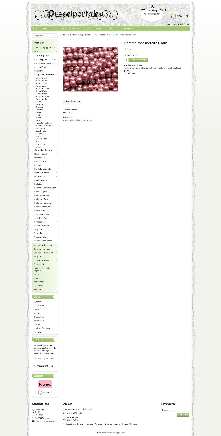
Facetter (39, 109)
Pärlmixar (46, 184)
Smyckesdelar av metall (46, 252)
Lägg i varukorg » (138, 59)
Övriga (38, 147)
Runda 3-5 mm (42, 80)
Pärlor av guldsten (42, 195)
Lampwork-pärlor (46, 172)
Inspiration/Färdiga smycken (46, 269)
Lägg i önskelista (72, 101)
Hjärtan (39, 115)
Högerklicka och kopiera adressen (78, 120)
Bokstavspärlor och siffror (45, 59)
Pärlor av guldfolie (42, 191)
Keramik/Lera (40, 161)
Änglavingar (39, 281)
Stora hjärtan (41, 138)
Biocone (39, 104)
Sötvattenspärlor (41, 225)
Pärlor (46, 51)
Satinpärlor (40, 128)
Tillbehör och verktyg (46, 260)
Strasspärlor (46, 222)
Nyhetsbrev (101, 28)
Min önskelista (127, 28)
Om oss (54, 28)
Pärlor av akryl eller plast (45, 187)
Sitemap (37, 289)
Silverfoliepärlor (41, 218)
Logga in (37, 332)
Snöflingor (40, 133)
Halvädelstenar (46, 154)
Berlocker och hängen (46, 245)
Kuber (38, 117)
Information (39, 320)
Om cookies (39, 317)
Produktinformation (71, 28)
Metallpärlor (46, 176)
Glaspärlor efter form (46, 74)
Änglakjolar (40, 144)
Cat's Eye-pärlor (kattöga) (45, 63)
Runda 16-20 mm (43, 96)
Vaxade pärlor (40, 237)
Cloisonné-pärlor (41, 67)
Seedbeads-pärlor (42, 214)
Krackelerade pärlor (43, 169)
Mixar (38, 120)
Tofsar (36, 274)
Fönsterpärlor (41, 99)
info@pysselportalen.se (44, 358)
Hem (35, 28)
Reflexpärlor (39, 210)
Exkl (187, 24)
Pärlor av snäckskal (42, 203)
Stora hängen (41, 78)
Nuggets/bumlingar (44, 123)
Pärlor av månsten (42, 199)
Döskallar (38, 71)
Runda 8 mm (41, 86)
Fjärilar (39, 112)
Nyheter (87, 28)
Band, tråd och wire (46, 249)
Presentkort (39, 264)
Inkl (181, 24)
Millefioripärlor (40, 180)
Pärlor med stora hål (43, 206)
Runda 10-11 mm (43, 88)
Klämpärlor (39, 165)
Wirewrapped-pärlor (43, 240)
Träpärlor (38, 229)
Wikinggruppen (118, 432)
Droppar (39, 107)
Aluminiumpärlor (41, 55)
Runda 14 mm (41, 93)
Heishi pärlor (39, 157)
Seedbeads (41, 131)
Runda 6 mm (41, 83)
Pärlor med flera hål (44, 125)
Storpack (37, 256)
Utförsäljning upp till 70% (44, 47)
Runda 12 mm (41, 91)
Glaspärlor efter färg (46, 150)
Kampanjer (38, 285)
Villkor (44, 28)
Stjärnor (39, 136)
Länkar (37, 309)
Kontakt (113, 28)
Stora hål (40, 141)
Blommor (39, 101)
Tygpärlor (38, 233)
